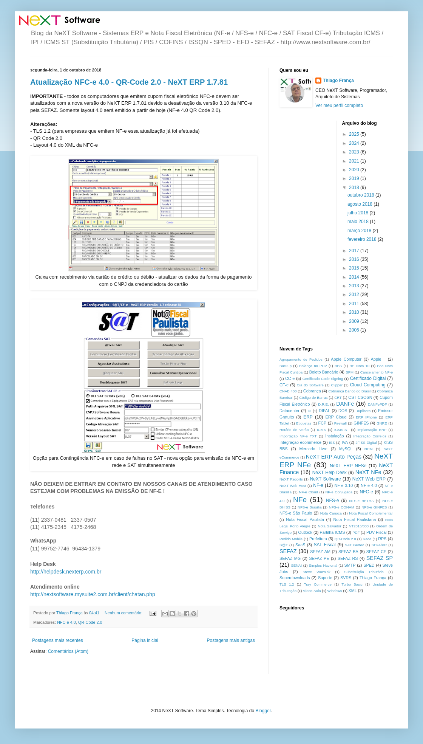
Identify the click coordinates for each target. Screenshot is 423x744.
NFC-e (366, 491)
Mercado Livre (313, 448)
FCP (322, 423)
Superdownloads (294, 577)
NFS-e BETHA (361, 501)
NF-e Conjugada (338, 492)
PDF (356, 532)
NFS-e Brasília (309, 507)
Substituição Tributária (364, 572)
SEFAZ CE (376, 551)
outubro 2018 (361, 195)
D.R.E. (323, 404)
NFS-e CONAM (341, 507)
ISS (332, 442)
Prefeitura (318, 538)
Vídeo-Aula (312, 591)
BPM (350, 372)
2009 (354, 321)
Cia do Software (310, 385)
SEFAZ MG (290, 558)
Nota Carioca (331, 513)
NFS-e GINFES (374, 507)
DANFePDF (377, 404)
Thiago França (338, 80)
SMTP (349, 565)
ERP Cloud (335, 417)
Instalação (334, 436)
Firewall (340, 423)
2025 (354, 134)
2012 (354, 294)
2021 (354, 161)
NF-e (318, 485)
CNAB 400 (287, 391)
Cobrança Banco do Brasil (349, 391)
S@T (283, 545)
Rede (367, 539)
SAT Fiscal (324, 544)
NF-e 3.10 (343, 485)
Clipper (337, 385)
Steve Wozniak (316, 572)
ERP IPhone (366, 417)
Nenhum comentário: (124, 613)
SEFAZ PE (319, 558)
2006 (354, 330)
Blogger (263, 710)
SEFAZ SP (379, 558)
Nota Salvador (329, 526)
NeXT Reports (291, 479)
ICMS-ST (341, 430)
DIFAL (324, 410)
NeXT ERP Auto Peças (333, 457)
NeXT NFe (368, 472)
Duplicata (363, 411)
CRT (338, 397)
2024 (354, 143)
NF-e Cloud (308, 492)
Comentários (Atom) (68, 651)
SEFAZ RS (348, 558)
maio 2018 (358, 221)
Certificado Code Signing (323, 379)
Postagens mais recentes (57, 640)
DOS (342, 410)
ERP (308, 417)
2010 (354, 312)
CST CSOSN (360, 397)
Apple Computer (346, 359)
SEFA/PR (379, 545)
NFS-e (332, 500)
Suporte (325, 577)
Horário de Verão (294, 430)
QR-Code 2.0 (90, 622)
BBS (338, 366)
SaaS (300, 544)
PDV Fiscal (376, 532)
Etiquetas (303, 423)
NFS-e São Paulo (295, 513)
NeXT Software (325, 479)
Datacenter (289, 410)
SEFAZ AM (320, 551)
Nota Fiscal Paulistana (354, 519)
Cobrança (312, 391)
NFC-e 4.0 (66, 622)
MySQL (346, 448)
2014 (354, 277)
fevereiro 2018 (362, 239)
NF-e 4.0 (369, 485)
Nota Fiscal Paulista (305, 519)
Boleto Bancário (323, 372)
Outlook (305, 532)
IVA (345, 442)
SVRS (345, 577)
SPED (368, 565)
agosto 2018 (360, 204)
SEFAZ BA (348, 551)
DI (310, 411)
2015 (354, 268)
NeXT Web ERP (369, 479)
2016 (354, 259)
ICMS (321, 430)
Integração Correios (370, 436)
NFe (300, 500)
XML (353, 590)
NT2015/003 (359, 526)
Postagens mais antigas (231, 640)
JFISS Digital (366, 442)
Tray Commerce (318, 584)
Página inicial (144, 640)
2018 (354, 187)
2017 (354, 250)
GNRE (382, 423)
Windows (334, 591)
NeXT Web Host (292, 486)
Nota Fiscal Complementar (371, 513)
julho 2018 (358, 212)
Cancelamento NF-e (376, 372)
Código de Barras (313, 397)
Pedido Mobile (291, 539)
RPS (382, 538)
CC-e (290, 378)
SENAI (296, 565)
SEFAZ (288, 551)
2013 (354, 285)
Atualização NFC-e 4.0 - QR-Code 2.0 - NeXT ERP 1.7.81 (129, 82)
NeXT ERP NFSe (348, 465)
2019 (354, 178)
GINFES (361, 423)
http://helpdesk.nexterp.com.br (65, 572)
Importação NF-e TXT (297, 436)
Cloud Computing (368, 385)
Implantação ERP (371, 430)
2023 (354, 152)
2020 (354, 169)
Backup (285, 366)
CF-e (284, 385)
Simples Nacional (323, 565)
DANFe (345, 404)
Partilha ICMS (332, 532)
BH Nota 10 (359, 366)
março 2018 (360, 230)
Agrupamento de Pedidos (301, 359)
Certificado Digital (368, 378)
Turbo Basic (352, 584)
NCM (368, 449)
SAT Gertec (354, 545)
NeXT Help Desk (329, 472)
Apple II (378, 359)
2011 (354, 303)
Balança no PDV (313, 366)
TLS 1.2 (286, 584)
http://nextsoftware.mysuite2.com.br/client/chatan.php (92, 594)
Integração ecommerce (300, 442)
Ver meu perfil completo (339, 105)
